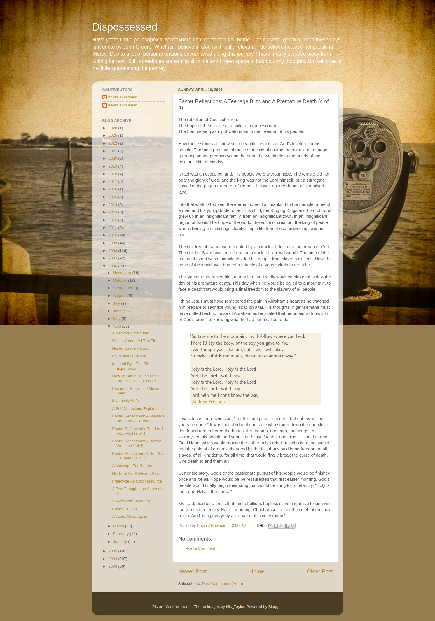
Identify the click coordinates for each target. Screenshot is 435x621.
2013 (113, 212)
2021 (113, 151)
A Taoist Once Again (129, 516)
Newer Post (192, 571)
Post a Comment (200, 548)
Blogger (275, 606)
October (120, 280)
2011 (113, 227)
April (117, 326)
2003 (113, 566)
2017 (113, 181)
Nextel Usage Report (130, 348)
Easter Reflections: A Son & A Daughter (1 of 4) (137, 455)
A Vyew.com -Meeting (131, 501)
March (119, 526)
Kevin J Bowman (123, 97)
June (118, 311)
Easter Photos (124, 509)
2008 (113, 250)
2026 (113, 128)
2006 (113, 266)
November (122, 273)
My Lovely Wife (125, 401)
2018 (113, 174)
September (123, 288)
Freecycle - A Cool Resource (137, 481)
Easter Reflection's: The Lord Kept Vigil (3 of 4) (137, 431)
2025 (113, 135)
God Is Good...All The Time (136, 340)
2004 (113, 559)
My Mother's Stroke (129, 356)
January (120, 541)
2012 (113, 220)
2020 (113, 158)
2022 (113, 143)
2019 (113, 166)
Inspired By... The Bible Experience (132, 366)
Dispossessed (125, 27)
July (117, 303)
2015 (113, 197)
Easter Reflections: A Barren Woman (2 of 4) (136, 443)
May (117, 318)
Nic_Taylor (235, 606)
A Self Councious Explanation (138, 408)
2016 (113, 189)
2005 (113, 551)
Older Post (320, 571)
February (121, 533)
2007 (113, 258)
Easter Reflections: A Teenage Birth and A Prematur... (138, 418)
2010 (113, 235)
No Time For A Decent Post (136, 473)
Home (256, 571)
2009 (113, 243)
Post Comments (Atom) (222, 583)
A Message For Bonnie (132, 466)
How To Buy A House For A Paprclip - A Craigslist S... (136, 378)
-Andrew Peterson (207, 401)
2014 (113, 204)
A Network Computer (130, 333)
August (120, 295)
